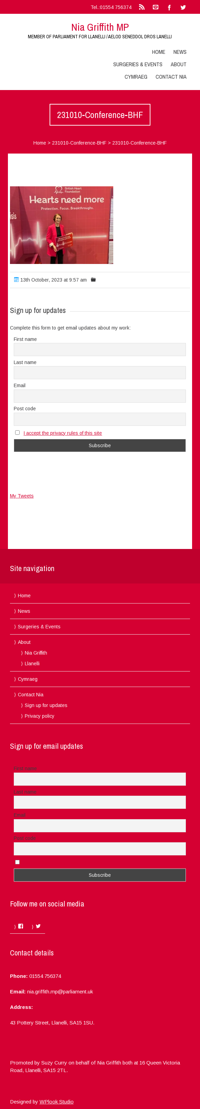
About (179, 64)
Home (158, 52)
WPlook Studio (57, 1102)
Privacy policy (39, 716)
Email (19, 385)
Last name (25, 362)
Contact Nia (171, 76)
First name (25, 339)
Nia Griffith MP (100, 27)
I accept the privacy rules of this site (62, 433)
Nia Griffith (36, 653)
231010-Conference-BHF (79, 143)
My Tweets (22, 496)
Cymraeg (136, 76)
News (180, 52)
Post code (25, 408)
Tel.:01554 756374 (111, 7)
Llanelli (32, 663)
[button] (61, 225)
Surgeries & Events (137, 64)
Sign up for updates (46, 705)
